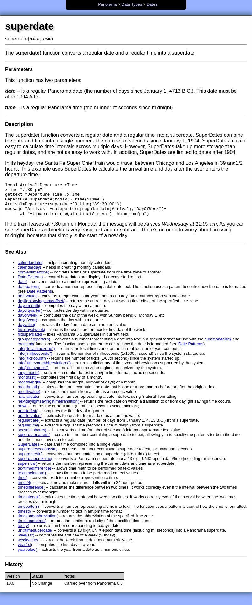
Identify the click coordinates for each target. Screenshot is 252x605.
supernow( (27, 470)
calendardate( (30, 269)
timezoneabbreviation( (38, 522)
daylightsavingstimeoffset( (41, 307)
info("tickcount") (32, 364)
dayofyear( (27, 326)
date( (22, 288)
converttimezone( (33, 278)
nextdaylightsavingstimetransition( (48, 407)
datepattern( (29, 293)
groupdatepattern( (34, 345)
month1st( (27, 384)
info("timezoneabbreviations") (44, 369)
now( (22, 412)
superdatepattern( (34, 441)
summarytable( (218, 345)
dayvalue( (27, 331)
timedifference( (31, 494)
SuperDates (28, 450)
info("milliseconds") (35, 360)
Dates (152, 4)
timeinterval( (29, 503)
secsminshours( (32, 436)
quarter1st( (28, 417)
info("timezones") (33, 374)
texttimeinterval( (32, 479)
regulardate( (29, 427)
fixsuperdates (30, 341)
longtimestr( (28, 379)
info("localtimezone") (36, 355)
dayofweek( (28, 321)
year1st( (25, 551)
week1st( (26, 541)
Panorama (107, 4)
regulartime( (28, 431)
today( (23, 532)
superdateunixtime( (35, 465)
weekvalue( (28, 546)
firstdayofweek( (31, 336)
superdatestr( (30, 460)
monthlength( (30, 388)
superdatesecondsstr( (37, 455)
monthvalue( (29, 398)
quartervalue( (30, 422)
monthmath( (28, 393)
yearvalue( (27, 556)
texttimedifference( (34, 474)
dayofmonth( (29, 312)
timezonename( (32, 527)
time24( (25, 489)
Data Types (132, 4)
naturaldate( (28, 403)
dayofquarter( (30, 317)
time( (22, 484)
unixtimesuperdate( (35, 537)
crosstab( (26, 350)
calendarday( (29, 274)
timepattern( (28, 513)
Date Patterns (30, 283)
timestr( (25, 517)
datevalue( (27, 302)
